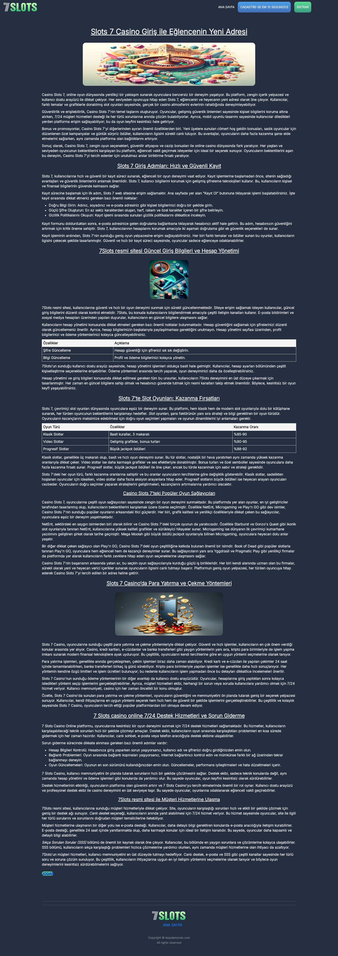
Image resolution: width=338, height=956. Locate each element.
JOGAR (47, 873)
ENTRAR (303, 7)
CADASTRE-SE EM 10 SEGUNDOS (264, 7)
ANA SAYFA (226, 7)
